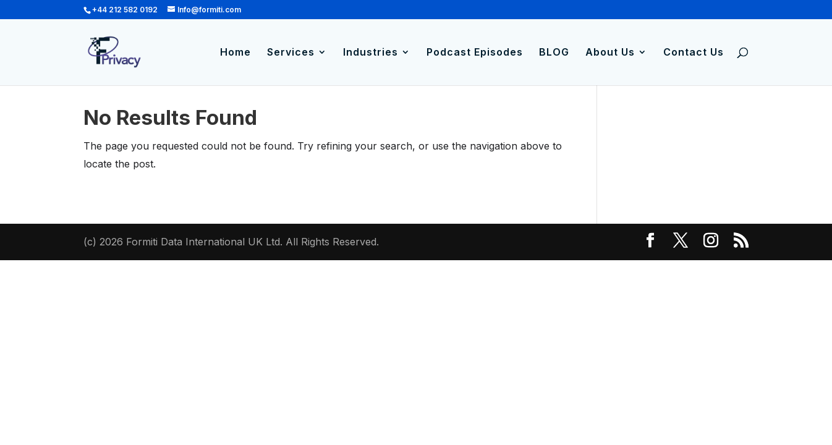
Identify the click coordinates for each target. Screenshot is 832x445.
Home (235, 53)
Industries (370, 53)
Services (291, 53)
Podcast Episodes (475, 53)
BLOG (554, 53)
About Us (610, 53)
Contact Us (693, 53)
